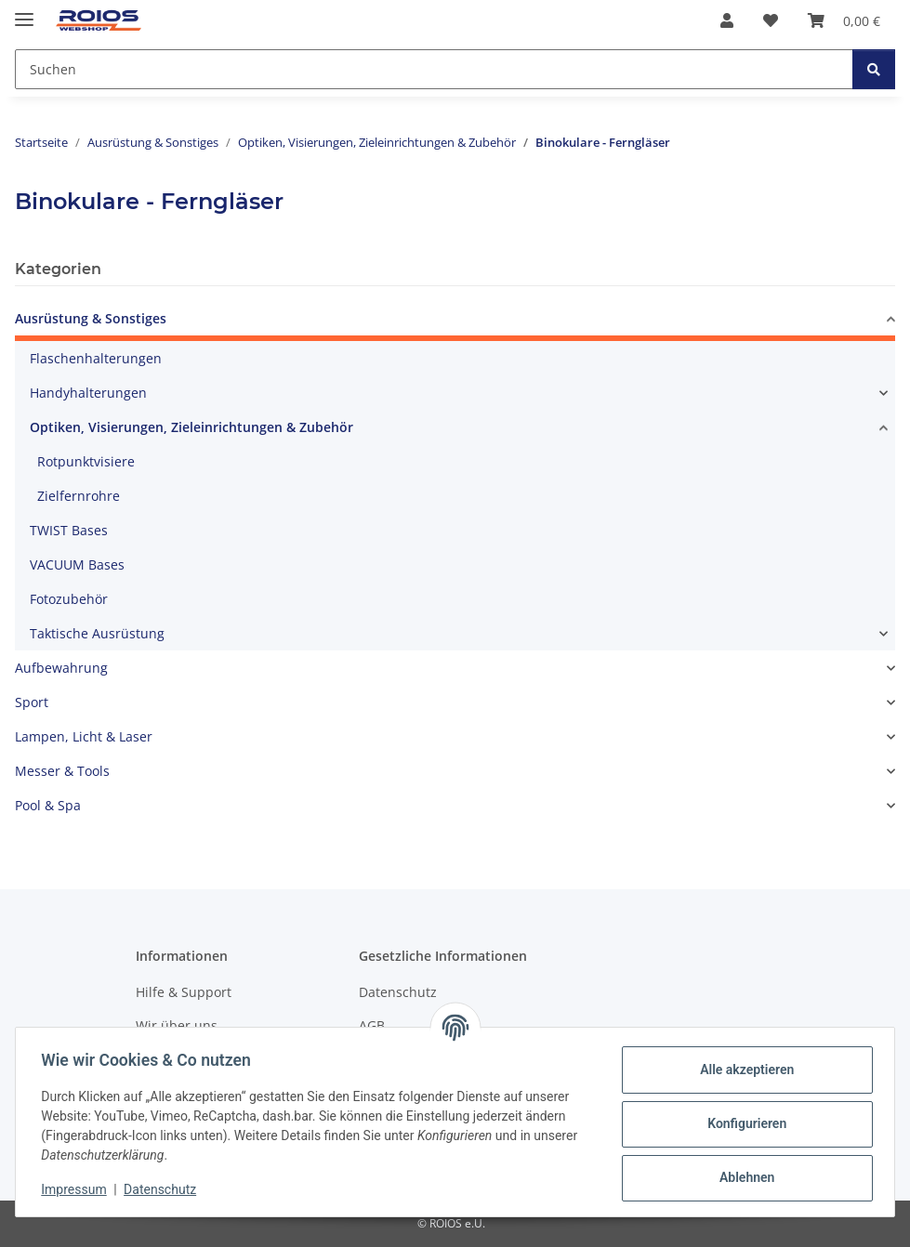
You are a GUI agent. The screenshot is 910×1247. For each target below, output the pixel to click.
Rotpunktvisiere (86, 461)
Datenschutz (164, 1189)
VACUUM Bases (77, 564)
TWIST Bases (69, 530)
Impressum (78, 1189)
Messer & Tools (62, 771)
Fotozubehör (69, 599)
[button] (727, 20)
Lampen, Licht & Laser (83, 736)
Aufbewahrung (61, 667)
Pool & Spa (48, 805)
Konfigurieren (742, 1123)
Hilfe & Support (183, 992)
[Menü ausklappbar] (24, 11)
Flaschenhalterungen (96, 358)
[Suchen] (873, 69)
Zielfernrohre (78, 496)
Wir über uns (177, 1025)
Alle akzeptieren (742, 1069)
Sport (31, 702)
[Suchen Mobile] (434, 69)
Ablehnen (742, 1177)
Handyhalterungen (88, 392)
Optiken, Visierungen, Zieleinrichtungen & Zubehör (191, 427)
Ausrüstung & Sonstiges (90, 318)
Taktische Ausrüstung (97, 633)
